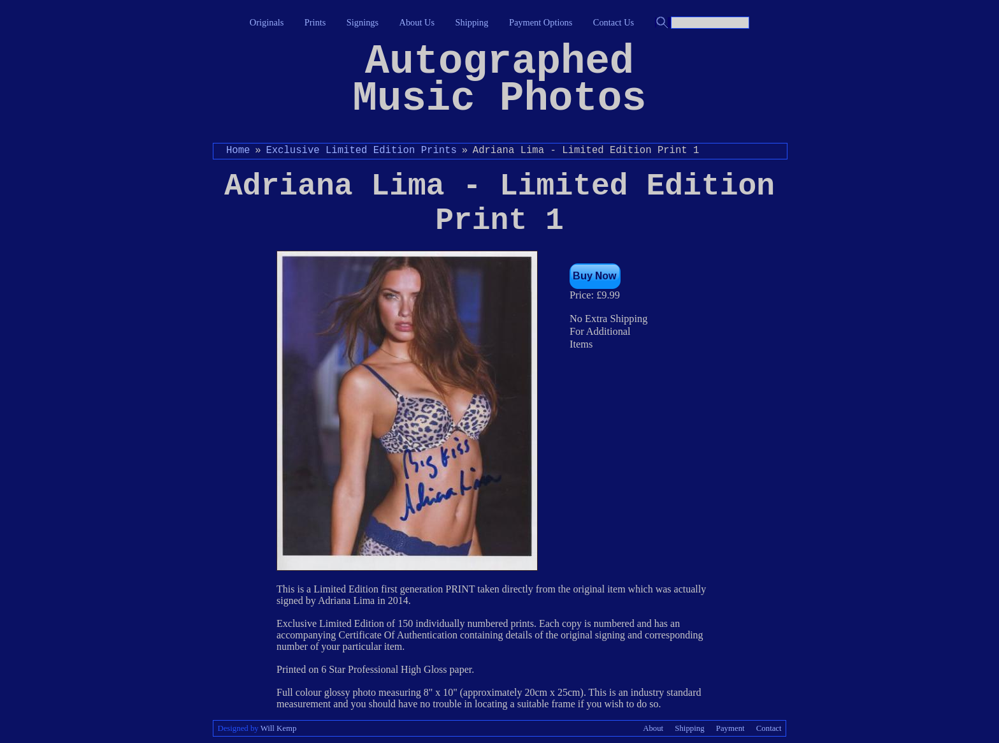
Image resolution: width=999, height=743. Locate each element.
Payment (730, 728)
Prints (315, 22)
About (653, 728)
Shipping (472, 22)
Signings (362, 22)
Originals (267, 22)
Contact (769, 728)
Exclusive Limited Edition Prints (361, 150)
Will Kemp (279, 728)
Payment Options (541, 22)
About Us (417, 22)
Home (238, 150)
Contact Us (613, 22)
